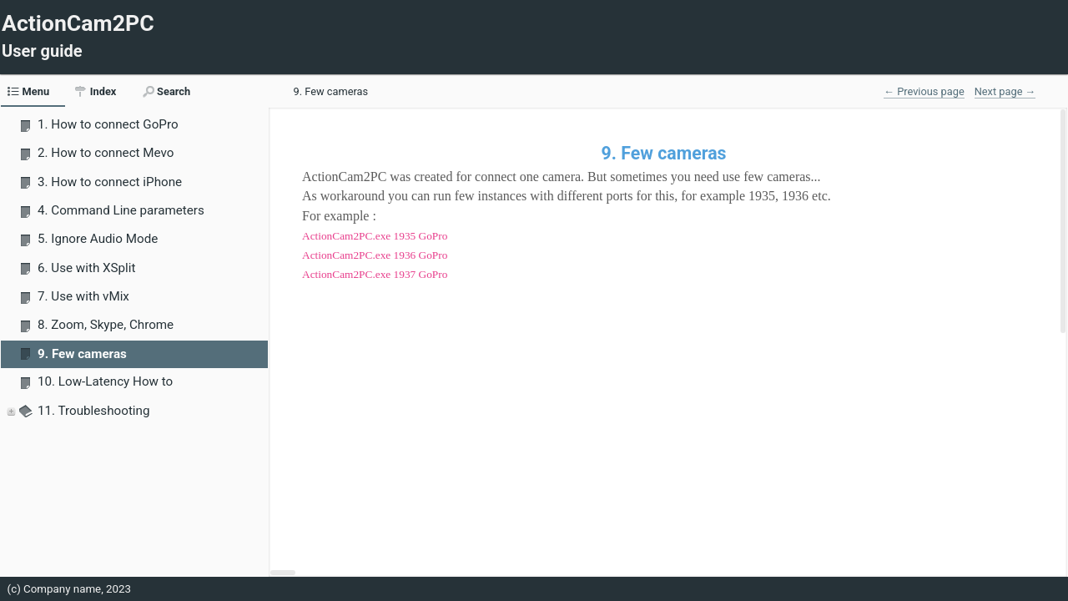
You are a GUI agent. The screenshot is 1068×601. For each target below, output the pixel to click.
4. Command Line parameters (121, 210)
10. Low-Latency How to (105, 381)
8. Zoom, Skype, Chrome (106, 324)
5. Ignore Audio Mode (98, 238)
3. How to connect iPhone (110, 181)
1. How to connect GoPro (108, 124)
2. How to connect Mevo (106, 152)
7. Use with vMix (83, 296)
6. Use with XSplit (86, 267)
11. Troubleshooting (93, 410)
